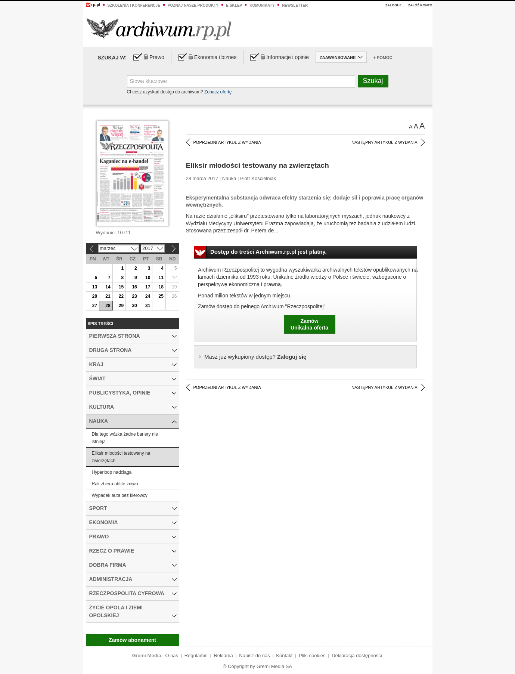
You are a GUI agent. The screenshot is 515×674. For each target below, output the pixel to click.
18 (161, 287)
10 (147, 277)
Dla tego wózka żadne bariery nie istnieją (125, 438)
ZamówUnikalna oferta (309, 324)
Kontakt (284, 655)
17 (147, 287)
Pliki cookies (312, 655)
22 (121, 296)
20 (94, 296)
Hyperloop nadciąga (112, 472)
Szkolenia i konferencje (134, 5)
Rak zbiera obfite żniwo (115, 483)
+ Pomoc (383, 57)
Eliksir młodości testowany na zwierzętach (121, 457)
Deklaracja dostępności (357, 655)
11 (161, 277)
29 (121, 305)
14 (107, 287)
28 (107, 305)
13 (94, 287)
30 (134, 305)
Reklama (223, 655)
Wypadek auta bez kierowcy (120, 495)
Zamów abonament (132, 640)
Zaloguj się (255, 356)
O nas (171, 655)
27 (94, 305)
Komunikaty (261, 5)
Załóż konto (420, 5)
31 (147, 305)
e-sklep (234, 5)
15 (121, 287)
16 (134, 287)
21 (107, 296)
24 (147, 296)
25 (161, 296)
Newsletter (295, 5)
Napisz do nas (254, 655)
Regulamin (196, 655)
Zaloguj (393, 5)
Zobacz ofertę (218, 92)
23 (134, 296)
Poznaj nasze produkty (193, 5)
